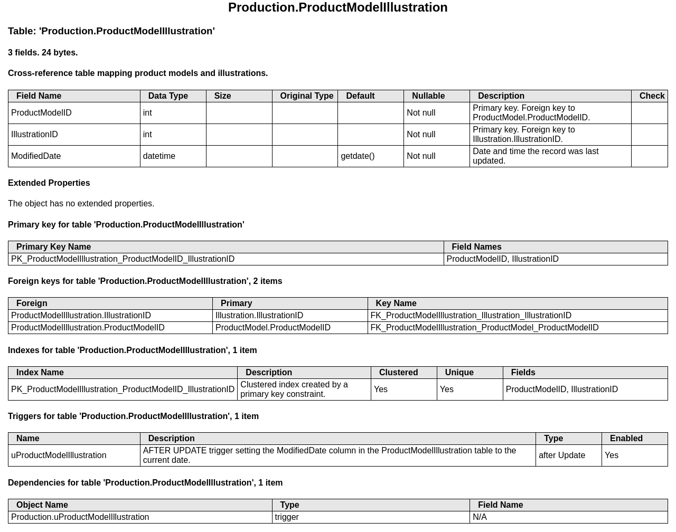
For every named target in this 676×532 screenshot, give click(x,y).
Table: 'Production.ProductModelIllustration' (111, 30)
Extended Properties (49, 182)
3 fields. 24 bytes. (43, 52)
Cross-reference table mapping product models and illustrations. (138, 73)
